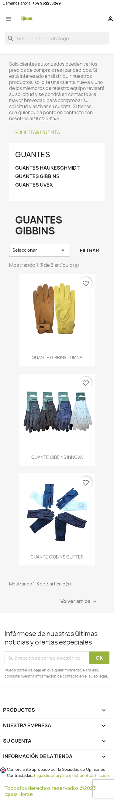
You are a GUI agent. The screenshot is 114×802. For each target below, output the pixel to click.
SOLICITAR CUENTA (37, 132)
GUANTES (32, 154)
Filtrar (89, 250)
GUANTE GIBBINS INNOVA (57, 457)
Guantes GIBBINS (37, 176)
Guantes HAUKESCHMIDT (47, 168)
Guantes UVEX (34, 185)
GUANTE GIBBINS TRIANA (57, 357)
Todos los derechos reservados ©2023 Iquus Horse (50, 791)
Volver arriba (79, 601)
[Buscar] (57, 38)
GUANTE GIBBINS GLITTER (57, 557)
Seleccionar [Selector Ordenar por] (39, 250)
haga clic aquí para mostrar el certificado (71, 775)
